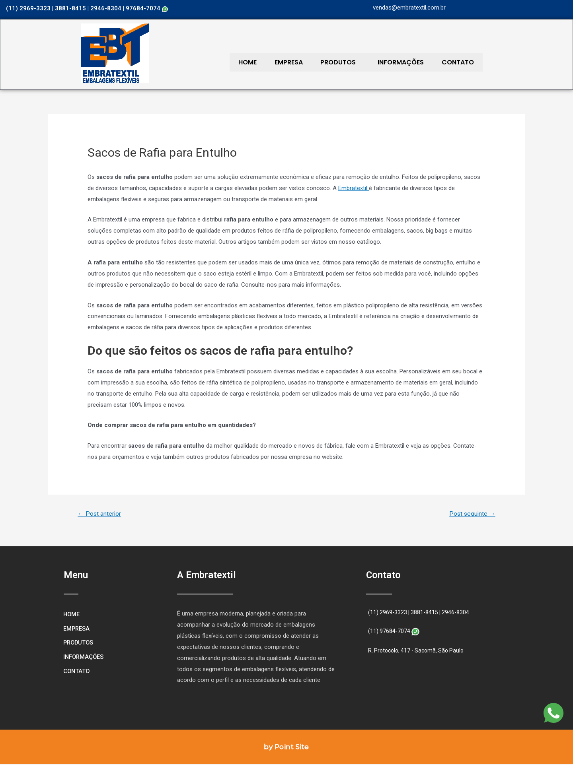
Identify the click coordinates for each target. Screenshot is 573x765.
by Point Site (286, 747)
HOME (245, 62)
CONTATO (431, 62)
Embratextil (353, 188)
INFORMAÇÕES (380, 62)
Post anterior (100, 514)
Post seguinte (471, 514)
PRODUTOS (323, 62)
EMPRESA (280, 62)
